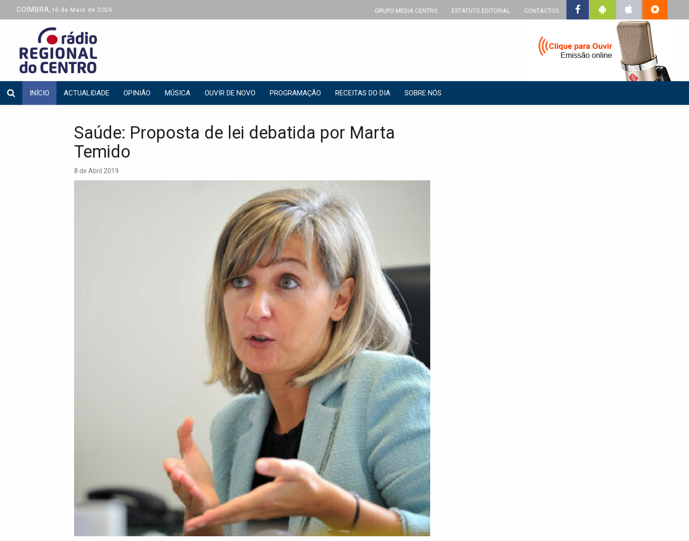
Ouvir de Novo (230, 93)
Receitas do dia (362, 93)
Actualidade (86, 93)
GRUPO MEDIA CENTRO (406, 10)
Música (177, 93)
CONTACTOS (541, 10)
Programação (295, 93)
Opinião (137, 93)
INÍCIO (39, 93)
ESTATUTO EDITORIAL (481, 10)
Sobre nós (423, 93)
